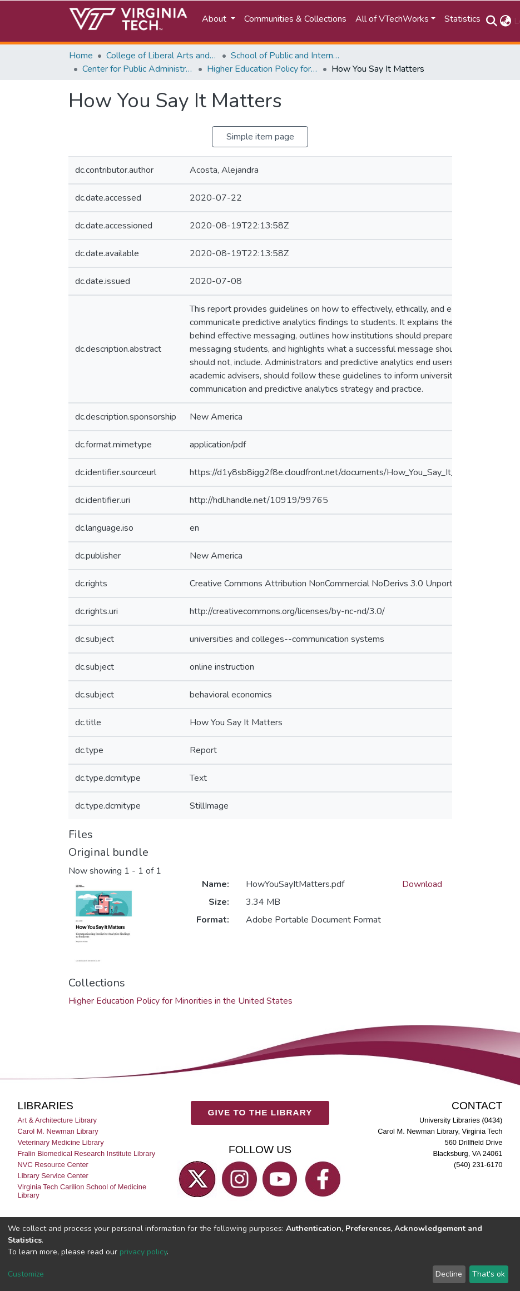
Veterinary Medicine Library (61, 1142)
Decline (448, 1274)
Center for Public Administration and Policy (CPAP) (138, 69)
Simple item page (260, 137)
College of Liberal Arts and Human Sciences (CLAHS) (161, 55)
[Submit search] (492, 21)
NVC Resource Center (53, 1164)
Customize (26, 1274)
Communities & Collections (295, 19)
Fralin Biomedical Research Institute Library (87, 1153)
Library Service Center (53, 1176)
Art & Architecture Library (57, 1120)
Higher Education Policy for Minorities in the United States (262, 69)
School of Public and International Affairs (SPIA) (286, 55)
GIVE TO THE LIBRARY (260, 1112)
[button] (506, 21)
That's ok (488, 1274)
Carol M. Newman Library (58, 1131)
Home (81, 55)
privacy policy (143, 1252)
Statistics (462, 19)
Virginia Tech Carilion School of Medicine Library (82, 1191)
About (215, 19)
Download (422, 884)
